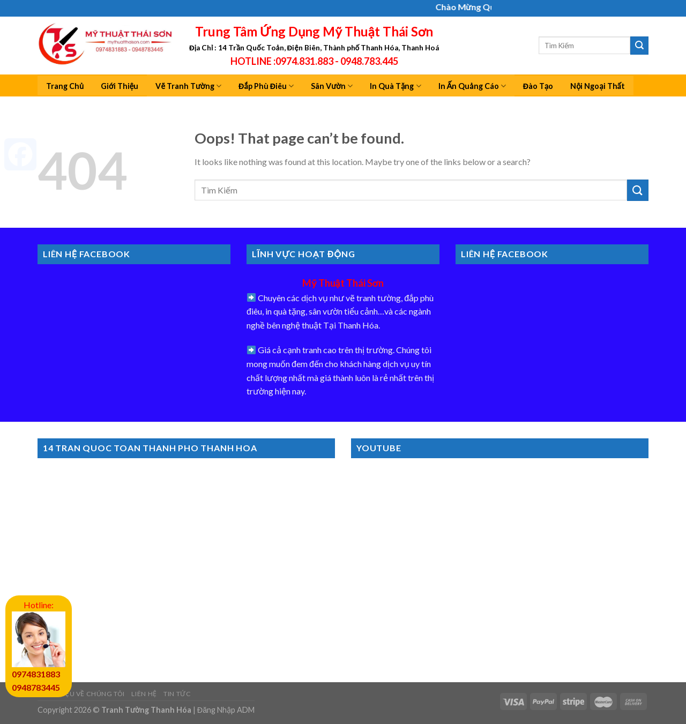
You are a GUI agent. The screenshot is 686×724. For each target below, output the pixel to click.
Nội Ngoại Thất (597, 86)
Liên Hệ (143, 694)
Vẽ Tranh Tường (188, 86)
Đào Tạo (538, 86)
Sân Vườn (332, 86)
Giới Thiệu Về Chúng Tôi (81, 694)
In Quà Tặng (395, 86)
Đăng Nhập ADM (226, 709)
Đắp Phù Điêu (266, 86)
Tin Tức (177, 694)
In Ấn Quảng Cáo (472, 86)
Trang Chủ (65, 86)
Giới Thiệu (119, 86)
